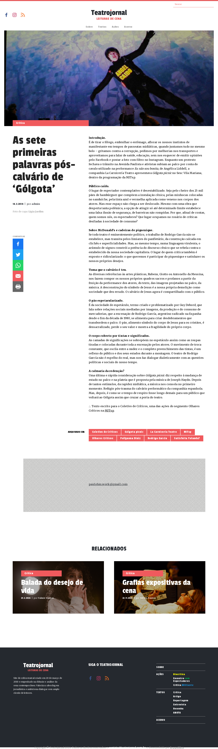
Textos (102, 26)
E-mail (18, 276)
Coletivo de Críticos (105, 432)
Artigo (177, 696)
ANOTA (177, 712)
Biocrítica (179, 674)
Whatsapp (18, 265)
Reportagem (180, 700)
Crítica (183, 685)
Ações (115, 26)
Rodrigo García (157, 438)
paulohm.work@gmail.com (108, 484)
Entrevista (179, 704)
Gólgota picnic (134, 432)
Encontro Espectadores (181, 679)
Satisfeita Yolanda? (187, 438)
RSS (23, 15)
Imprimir (18, 286)
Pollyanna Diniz (130, 438)
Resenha (178, 708)
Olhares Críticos (102, 438)
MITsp (109, 410)
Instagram (15, 15)
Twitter (18, 254)
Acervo (128, 26)
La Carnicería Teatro (163, 432)
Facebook (6, 15)
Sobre (89, 26)
